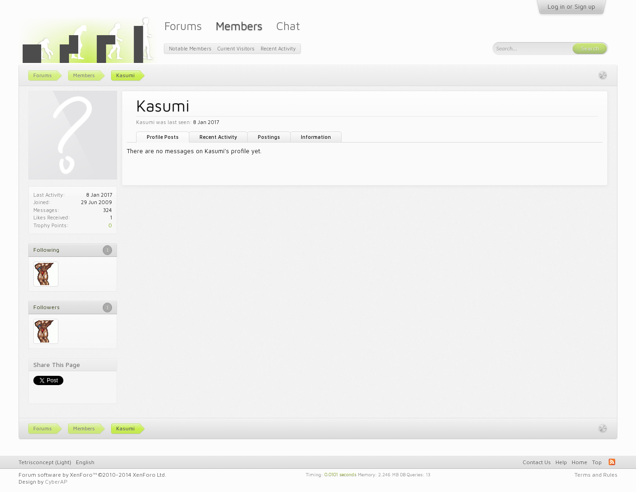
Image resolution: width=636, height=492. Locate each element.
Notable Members (190, 48)
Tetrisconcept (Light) (45, 462)
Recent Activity (218, 137)
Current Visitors (236, 48)
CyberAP (56, 481)
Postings (269, 137)
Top (597, 462)
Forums (183, 25)
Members (239, 25)
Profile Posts (163, 137)
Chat (288, 25)
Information (316, 137)
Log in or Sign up (571, 6)
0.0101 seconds (340, 474)
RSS (612, 462)
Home (579, 462)
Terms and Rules (595, 474)
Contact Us (537, 462)
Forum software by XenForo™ (92, 474)
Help (561, 462)
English (85, 462)
